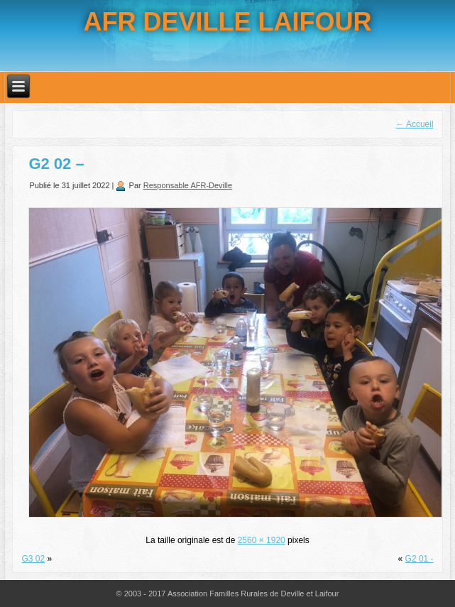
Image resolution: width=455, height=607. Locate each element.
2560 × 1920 (261, 540)
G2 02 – (56, 164)
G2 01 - (419, 559)
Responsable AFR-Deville (187, 185)
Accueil (414, 124)
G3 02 (33, 559)
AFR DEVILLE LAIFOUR (228, 21)
